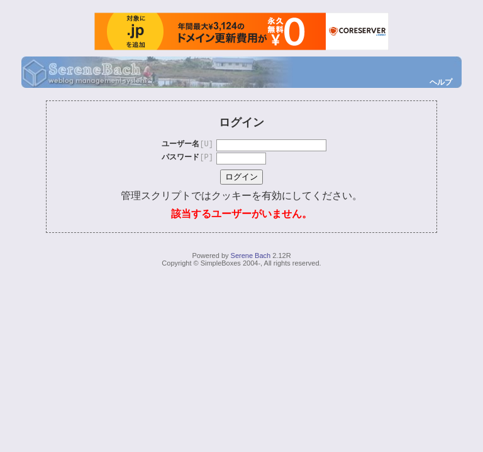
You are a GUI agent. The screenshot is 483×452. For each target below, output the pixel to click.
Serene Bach (251, 255)
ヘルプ (441, 82)
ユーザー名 (187, 144)
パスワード (187, 157)
